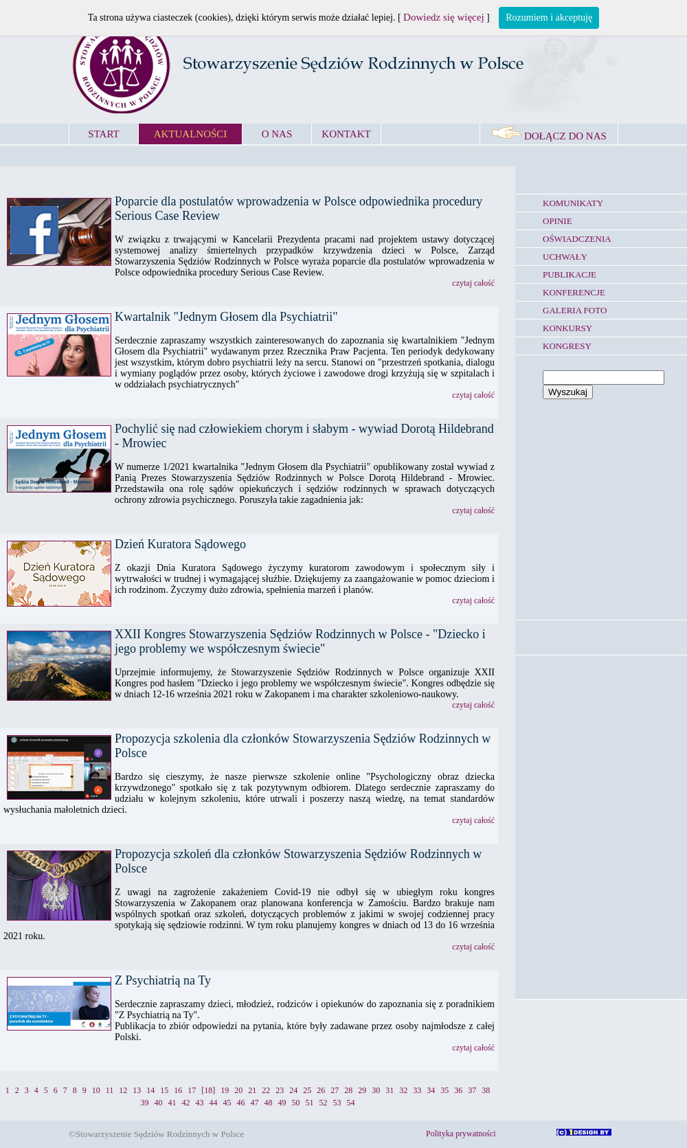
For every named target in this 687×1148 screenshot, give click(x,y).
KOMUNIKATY (573, 203)
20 (238, 1090)
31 (389, 1090)
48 (268, 1102)
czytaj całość (473, 283)
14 (150, 1090)
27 (334, 1090)
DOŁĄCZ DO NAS (549, 136)
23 (279, 1090)
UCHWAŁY (565, 256)
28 (348, 1090)
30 (376, 1090)
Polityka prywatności (461, 1133)
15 (164, 1090)
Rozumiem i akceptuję (549, 17)
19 (225, 1090)
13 (137, 1090)
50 (296, 1102)
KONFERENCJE (574, 292)
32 (403, 1090)
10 (96, 1090)
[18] (208, 1090)
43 (200, 1102)
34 (431, 1090)
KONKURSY (567, 328)
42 (186, 1102)
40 (159, 1102)
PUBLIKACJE (569, 274)
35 (444, 1090)
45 (227, 1102)
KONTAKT (346, 133)
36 (458, 1090)
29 (362, 1090)
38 (486, 1090)
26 (321, 1090)
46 (241, 1102)
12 (123, 1090)
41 (172, 1102)
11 (110, 1090)
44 (214, 1102)
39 (145, 1102)
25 (307, 1090)
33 (417, 1090)
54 (351, 1102)
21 (252, 1090)
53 (337, 1102)
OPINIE (557, 221)
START (103, 133)
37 (472, 1090)
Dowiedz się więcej (443, 17)
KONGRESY (567, 346)
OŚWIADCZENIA (577, 239)
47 (255, 1102)
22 (266, 1090)
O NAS (277, 133)
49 (282, 1102)
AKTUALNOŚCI (190, 133)
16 (178, 1090)
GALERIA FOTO (575, 310)
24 (293, 1090)
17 (192, 1090)
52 (323, 1102)
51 (310, 1102)
